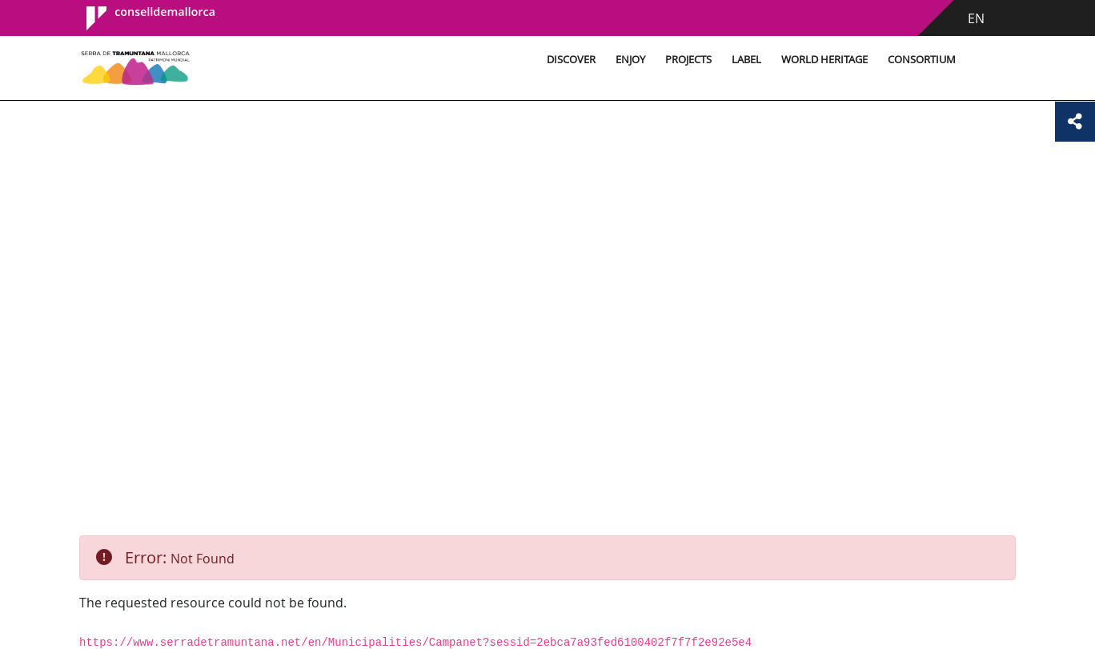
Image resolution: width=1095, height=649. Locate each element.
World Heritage (824, 59)
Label (746, 59)
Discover (571, 59)
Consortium (922, 59)
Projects (688, 59)
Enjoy (630, 59)
